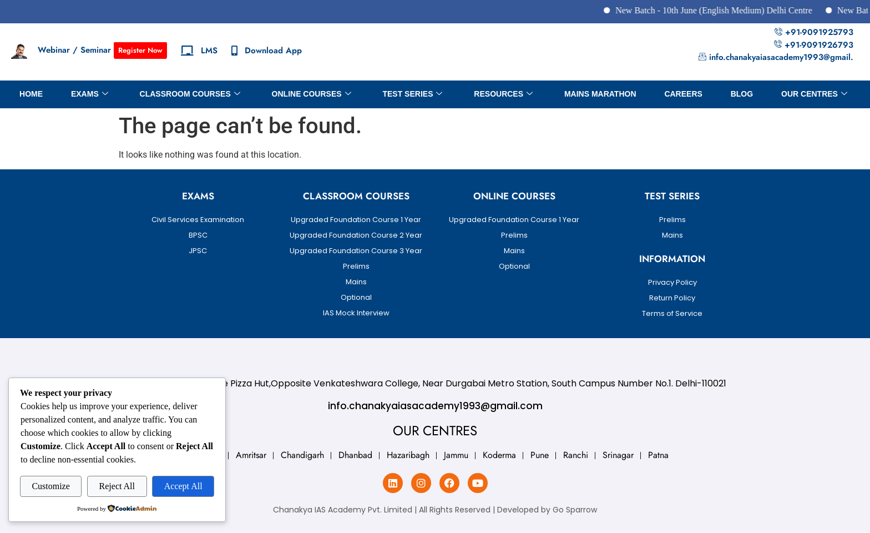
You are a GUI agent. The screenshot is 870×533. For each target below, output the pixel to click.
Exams (89, 94)
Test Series (412, 94)
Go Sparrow (575, 509)
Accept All (183, 486)
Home (31, 93)
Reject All (117, 486)
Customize (50, 486)
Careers (683, 93)
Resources (503, 94)
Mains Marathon (600, 93)
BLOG (742, 93)
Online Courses (311, 94)
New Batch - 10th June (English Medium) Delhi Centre (729, 10)
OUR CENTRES (814, 94)
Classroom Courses (190, 94)
